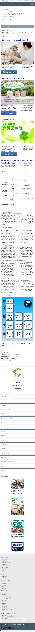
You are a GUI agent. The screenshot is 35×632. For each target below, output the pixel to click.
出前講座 (4, 607)
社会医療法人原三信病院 (7, 615)
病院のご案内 (5, 9)
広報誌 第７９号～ (6, 604)
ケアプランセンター (6, 409)
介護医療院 (20, 174)
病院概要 (3, 401)
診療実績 (3, 466)
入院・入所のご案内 (6, 565)
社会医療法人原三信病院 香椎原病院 (13, 624)
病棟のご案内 (5, 559)
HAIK (13, 628)
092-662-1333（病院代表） (7, 392)
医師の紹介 (4, 431)
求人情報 (3, 470)
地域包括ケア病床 (6, 562)
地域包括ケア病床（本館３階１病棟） (12, 14)
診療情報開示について (6, 461)
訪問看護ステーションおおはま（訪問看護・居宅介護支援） (15, 619)
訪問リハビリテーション (7, 418)
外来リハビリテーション (7, 422)
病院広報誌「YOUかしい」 (17, 516)
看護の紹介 (4, 435)
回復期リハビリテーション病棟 (9, 561)
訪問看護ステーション (6, 414)
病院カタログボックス (17, 537)
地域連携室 (4, 405)
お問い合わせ (6, 21)
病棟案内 (5, 17)
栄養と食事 (4, 448)
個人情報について (5, 457)
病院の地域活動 (5, 453)
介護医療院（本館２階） (9, 16)
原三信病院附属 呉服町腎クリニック (10, 616)
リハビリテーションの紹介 (7, 440)
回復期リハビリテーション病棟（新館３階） (13, 13)
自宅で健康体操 (5, 610)
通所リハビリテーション (7, 427)
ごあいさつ (4, 396)
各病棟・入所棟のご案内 (9, 11)
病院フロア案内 (7, 19)
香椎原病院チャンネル (7, 609)
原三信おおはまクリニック (8, 618)
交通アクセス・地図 (6, 597)
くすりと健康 (4, 444)
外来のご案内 (5, 567)
